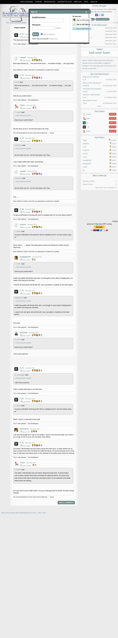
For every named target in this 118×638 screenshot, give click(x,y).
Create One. (53, 39)
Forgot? (58, 28)
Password (36, 25)
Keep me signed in (48, 34)
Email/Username (39, 17)
